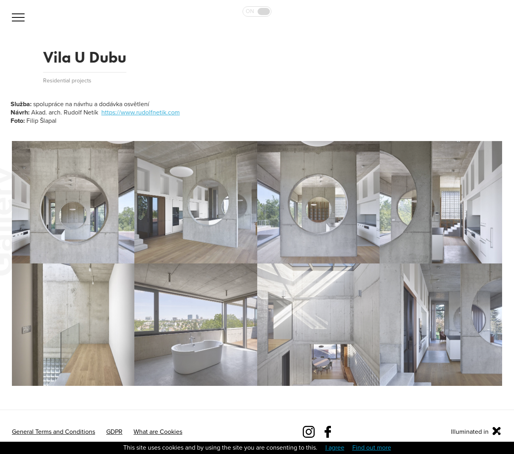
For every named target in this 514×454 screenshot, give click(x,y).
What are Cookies (158, 432)
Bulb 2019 (479, 34)
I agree (334, 448)
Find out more (371, 448)
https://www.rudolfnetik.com (140, 112)
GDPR (114, 432)
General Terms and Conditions (53, 432)
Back (16, 57)
